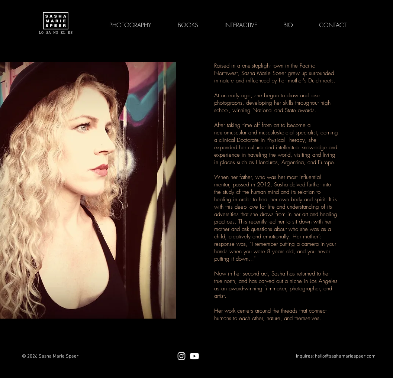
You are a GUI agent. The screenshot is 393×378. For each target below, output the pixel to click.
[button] (241, 25)
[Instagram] (181, 356)
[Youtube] (194, 356)
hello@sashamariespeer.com (345, 356)
